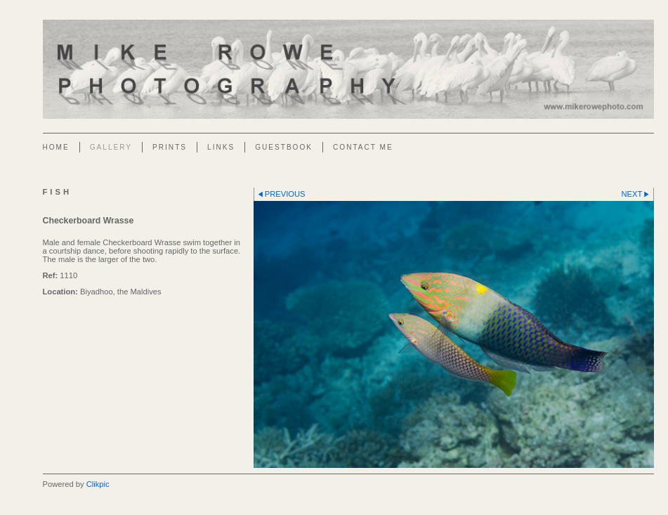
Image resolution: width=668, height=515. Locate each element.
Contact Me (363, 147)
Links (221, 147)
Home (56, 147)
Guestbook (284, 147)
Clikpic (98, 484)
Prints (169, 147)
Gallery (111, 147)
